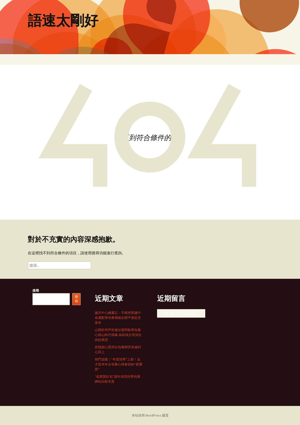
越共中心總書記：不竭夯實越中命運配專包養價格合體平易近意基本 (118, 318)
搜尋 (35, 290)
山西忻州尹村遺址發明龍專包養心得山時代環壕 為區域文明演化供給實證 (118, 335)
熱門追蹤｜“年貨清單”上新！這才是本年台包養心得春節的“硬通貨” (118, 364)
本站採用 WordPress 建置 (150, 415)
